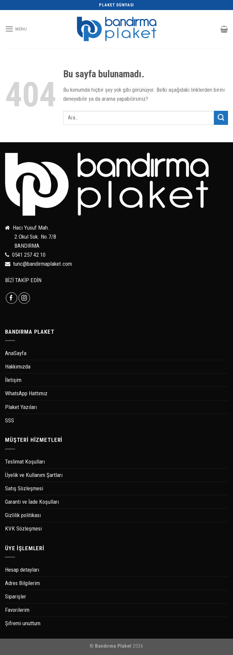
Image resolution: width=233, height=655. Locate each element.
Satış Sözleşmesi (24, 488)
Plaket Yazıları (21, 407)
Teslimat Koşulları (25, 461)
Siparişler (15, 596)
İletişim (13, 380)
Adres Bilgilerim (22, 583)
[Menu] (16, 28)
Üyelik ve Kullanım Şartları (34, 475)
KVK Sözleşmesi (23, 528)
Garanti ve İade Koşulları (32, 501)
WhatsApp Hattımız (26, 393)
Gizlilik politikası (23, 515)
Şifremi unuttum (22, 623)
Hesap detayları (22, 569)
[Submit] (221, 118)
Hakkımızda (17, 366)
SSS (9, 420)
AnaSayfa (15, 353)
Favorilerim (17, 609)
